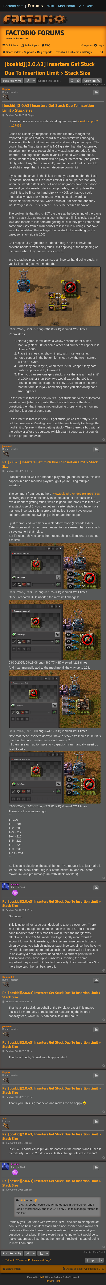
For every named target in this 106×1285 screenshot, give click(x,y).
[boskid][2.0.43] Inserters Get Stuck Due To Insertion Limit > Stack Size (49, 68)
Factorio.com (13, 6)
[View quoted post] (36, 1200)
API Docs (86, 6)
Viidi (4, 1118)
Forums (35, 5)
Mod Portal (66, 6)
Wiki (50, 6)
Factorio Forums (34, 32)
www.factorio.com (17, 38)
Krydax (6, 89)
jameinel (7, 446)
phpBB (42, 1277)
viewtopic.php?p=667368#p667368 (76, 493)
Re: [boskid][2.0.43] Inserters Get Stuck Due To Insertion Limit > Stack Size (51, 903)
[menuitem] (30, 45)
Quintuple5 (8, 977)
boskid (15, 884)
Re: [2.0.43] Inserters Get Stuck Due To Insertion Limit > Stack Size (50, 464)
